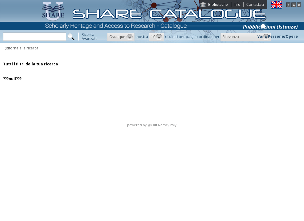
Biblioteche (218, 4)
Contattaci (255, 4)
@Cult (152, 124)
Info (237, 4)
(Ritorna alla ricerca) (22, 48)
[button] (120, 37)
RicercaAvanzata (90, 37)
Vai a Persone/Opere (277, 36)
